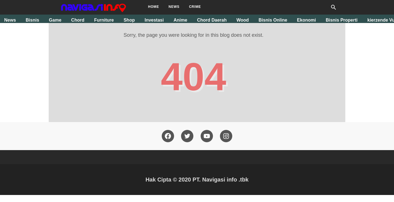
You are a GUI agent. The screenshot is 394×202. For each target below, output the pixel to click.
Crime (195, 7)
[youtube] (207, 136)
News (173, 7)
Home (153, 7)
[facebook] (168, 136)
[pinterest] (226, 136)
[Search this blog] (333, 7)
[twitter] (187, 136)
